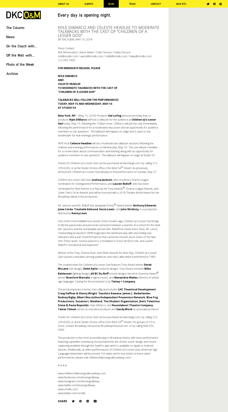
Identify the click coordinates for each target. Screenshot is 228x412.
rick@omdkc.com (68, 56)
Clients (88, 3)
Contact (156, 3)
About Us (63, 3)
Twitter (208, 4)
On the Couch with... (21, 46)
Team (132, 3)
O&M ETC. (181, 3)
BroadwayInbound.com (114, 326)
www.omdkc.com (68, 389)
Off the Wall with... (20, 55)
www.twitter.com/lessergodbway (76, 385)
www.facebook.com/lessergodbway (78, 377)
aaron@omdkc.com (91, 56)
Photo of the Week (20, 64)
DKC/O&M (23, 15)
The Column (15, 28)
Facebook (214, 4)
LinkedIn (87, 401)
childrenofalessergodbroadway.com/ (110, 357)
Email (95, 401)
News (10, 37)
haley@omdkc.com (141, 56)
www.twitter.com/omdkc (72, 393)
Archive (12, 73)
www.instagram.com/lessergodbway (79, 381)
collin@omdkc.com (116, 56)
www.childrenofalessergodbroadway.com (82, 373)
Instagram (220, 4)
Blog (111, 3)
